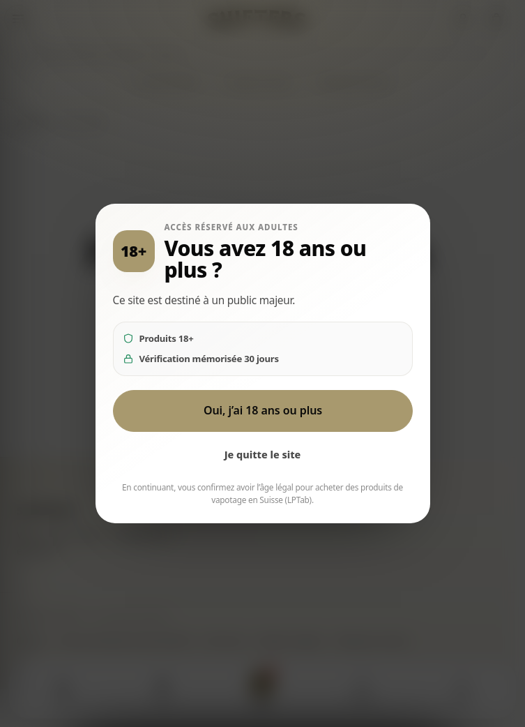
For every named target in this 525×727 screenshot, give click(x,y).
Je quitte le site (263, 454)
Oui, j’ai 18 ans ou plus (262, 410)
